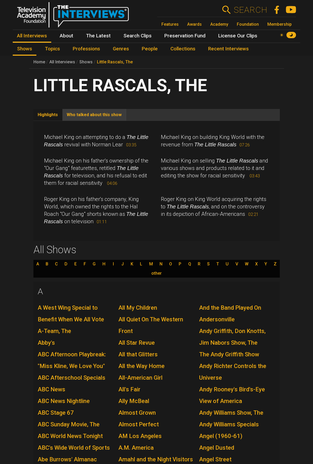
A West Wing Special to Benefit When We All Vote (71, 313)
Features (170, 24)
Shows (86, 61)
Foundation (248, 24)
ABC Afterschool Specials (71, 377)
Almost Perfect (138, 424)
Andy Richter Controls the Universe (232, 372)
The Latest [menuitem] (98, 36)
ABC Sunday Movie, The (69, 424)
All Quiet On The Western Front (150, 325)
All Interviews (62, 61)
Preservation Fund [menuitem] (184, 36)
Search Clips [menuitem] (137, 36)
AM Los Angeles (140, 436)
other (156, 273)
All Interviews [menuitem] (32, 36)
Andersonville (217, 319)
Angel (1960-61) (220, 436)
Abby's (46, 342)
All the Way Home (141, 366)
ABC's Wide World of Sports (74, 447)
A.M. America (136, 447)
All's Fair (129, 389)
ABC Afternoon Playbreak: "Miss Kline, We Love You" (72, 360)
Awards (194, 24)
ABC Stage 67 (56, 412)
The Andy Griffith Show (229, 354)
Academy (219, 24)
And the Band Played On (230, 307)
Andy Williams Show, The (231, 412)
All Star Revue (136, 342)
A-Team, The (54, 331)
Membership (279, 24)
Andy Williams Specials (229, 424)
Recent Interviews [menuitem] (228, 49)
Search (250, 9)
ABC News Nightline (64, 401)
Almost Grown (137, 412)
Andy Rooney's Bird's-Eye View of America (232, 395)
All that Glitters (138, 354)
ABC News (51, 389)
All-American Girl (140, 377)
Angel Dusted (216, 447)
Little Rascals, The (115, 61)
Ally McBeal (133, 401)
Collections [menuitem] (182, 49)
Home (39, 61)
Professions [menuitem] (86, 49)
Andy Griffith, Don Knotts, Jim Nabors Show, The (232, 337)
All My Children (137, 307)
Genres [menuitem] (121, 49)
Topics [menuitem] (52, 49)
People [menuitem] (150, 49)
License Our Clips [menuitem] (237, 36)
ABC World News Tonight (70, 436)
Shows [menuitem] (24, 49)
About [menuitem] (66, 36)
